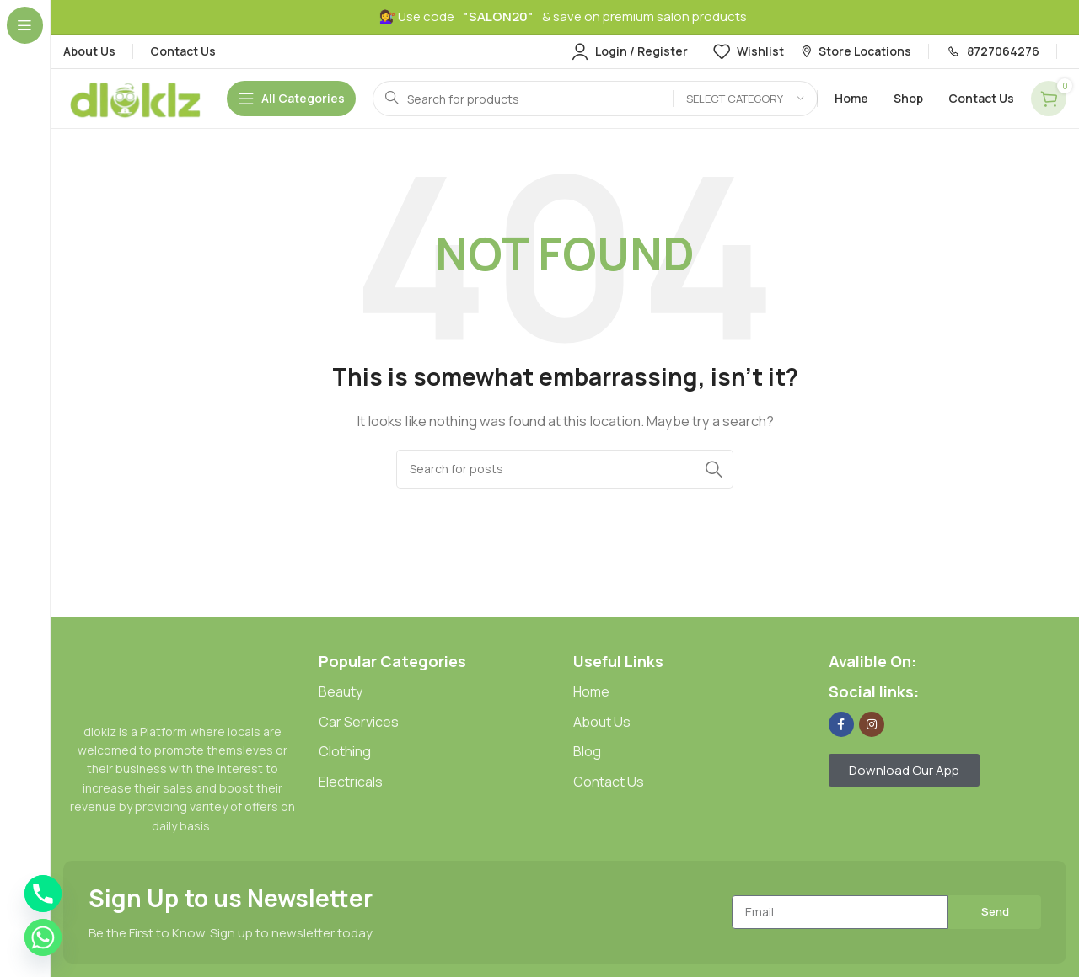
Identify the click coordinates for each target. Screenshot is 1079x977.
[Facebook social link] (841, 724)
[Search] (595, 98)
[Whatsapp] (43, 937)
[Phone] (43, 893)
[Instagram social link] (871, 724)
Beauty (340, 691)
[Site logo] (136, 97)
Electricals (351, 781)
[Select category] (745, 99)
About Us (602, 722)
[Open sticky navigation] (291, 98)
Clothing (345, 751)
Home (591, 691)
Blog (587, 751)
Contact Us (608, 781)
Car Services (359, 722)
